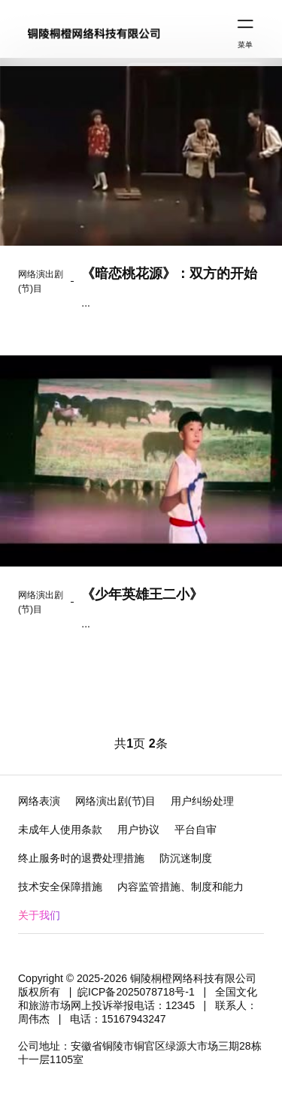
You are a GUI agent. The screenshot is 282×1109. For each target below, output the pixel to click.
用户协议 (138, 829)
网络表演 (39, 801)
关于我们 (39, 915)
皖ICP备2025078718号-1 (136, 992)
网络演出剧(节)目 (115, 801)
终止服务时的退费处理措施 (81, 858)
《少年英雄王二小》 (142, 594)
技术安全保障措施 (60, 887)
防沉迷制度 (185, 858)
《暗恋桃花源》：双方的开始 (169, 273)
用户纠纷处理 (202, 801)
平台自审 (195, 829)
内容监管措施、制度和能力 (180, 887)
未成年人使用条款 (60, 829)
